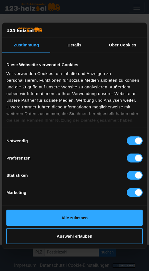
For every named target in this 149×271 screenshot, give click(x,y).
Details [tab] (74, 45)
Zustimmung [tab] (26, 45)
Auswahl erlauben (74, 235)
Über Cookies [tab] (122, 45)
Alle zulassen (74, 217)
